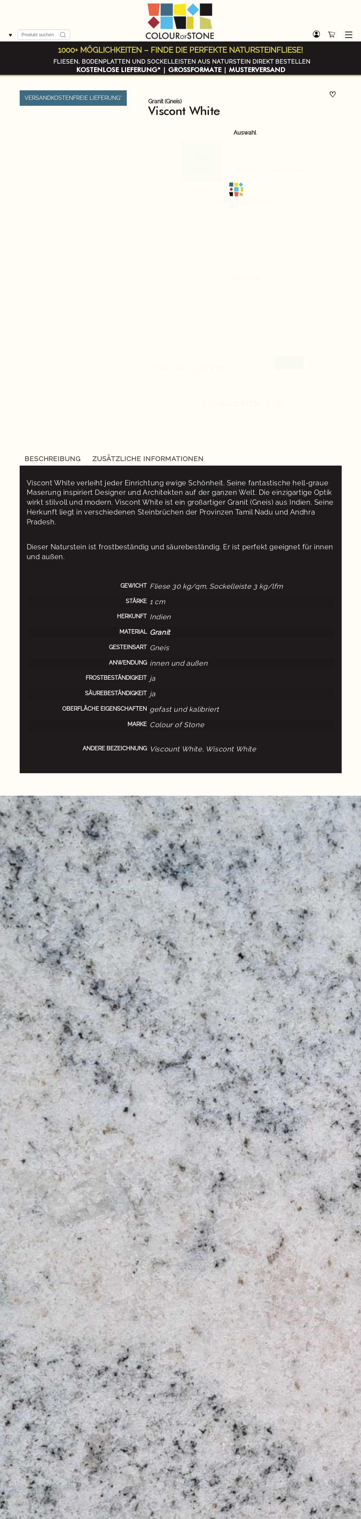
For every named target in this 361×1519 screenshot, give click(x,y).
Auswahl (245, 133)
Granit (160, 632)
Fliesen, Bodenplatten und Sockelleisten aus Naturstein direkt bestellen (181, 61)
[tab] (53, 458)
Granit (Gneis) (165, 101)
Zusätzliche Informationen (148, 459)
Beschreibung (53, 459)
